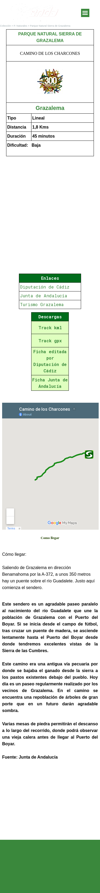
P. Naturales (20, 25)
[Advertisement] (50, 801)
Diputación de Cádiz (44, 287)
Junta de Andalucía (43, 295)
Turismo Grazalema (42, 304)
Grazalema (50, 108)
